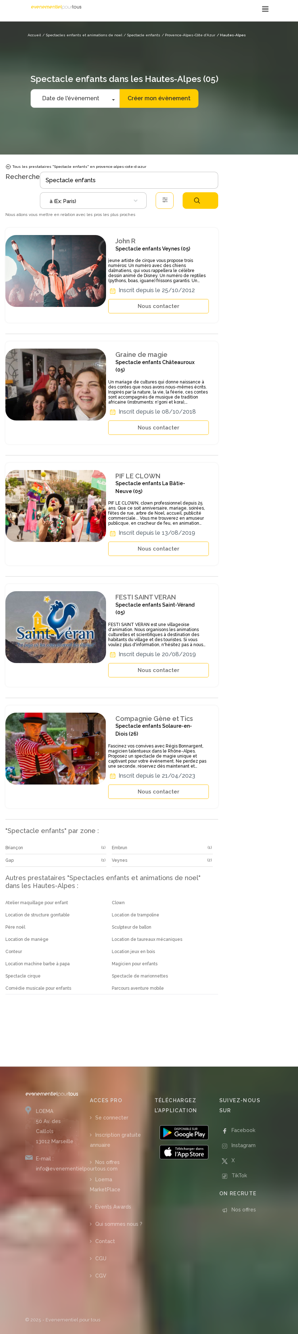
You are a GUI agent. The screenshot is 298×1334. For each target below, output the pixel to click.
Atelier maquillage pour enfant (36, 902)
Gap (9, 860)
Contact (105, 1241)
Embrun (119, 847)
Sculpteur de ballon (131, 927)
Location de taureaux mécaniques (147, 939)
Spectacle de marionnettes (140, 976)
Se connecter (111, 1118)
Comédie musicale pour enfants (38, 988)
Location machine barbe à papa (37, 963)
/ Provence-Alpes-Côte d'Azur (188, 35)
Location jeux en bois (133, 951)
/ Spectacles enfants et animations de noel (82, 35)
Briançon (14, 847)
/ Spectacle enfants (142, 35)
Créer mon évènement (159, 98)
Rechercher (197, 200)
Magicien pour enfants (134, 963)
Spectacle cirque (23, 976)
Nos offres (107, 1162)
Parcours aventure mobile (138, 988)
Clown (118, 902)
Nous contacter (158, 306)
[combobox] (93, 200)
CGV (100, 1276)
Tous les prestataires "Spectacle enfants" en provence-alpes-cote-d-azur (75, 167)
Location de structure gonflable (37, 914)
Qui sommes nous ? (118, 1224)
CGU (100, 1258)
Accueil (34, 35)
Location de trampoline (135, 914)
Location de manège (27, 939)
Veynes (119, 860)
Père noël (15, 927)
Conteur (13, 951)
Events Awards (113, 1207)
